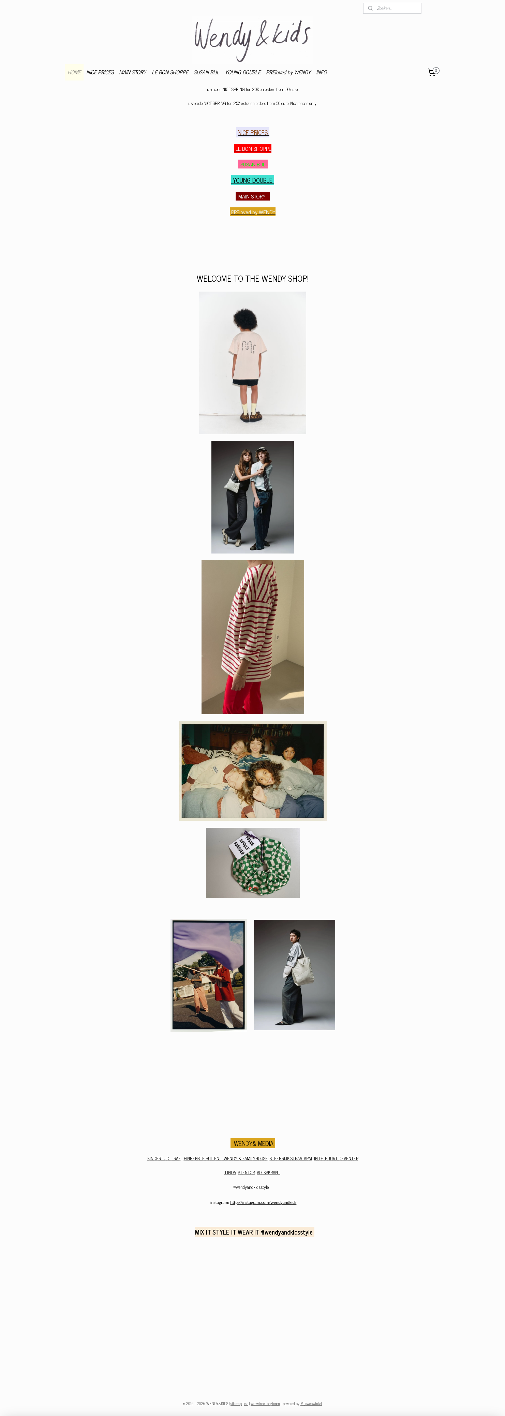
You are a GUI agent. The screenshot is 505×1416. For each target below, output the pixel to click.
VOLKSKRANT (268, 1172)
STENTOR (246, 1172)
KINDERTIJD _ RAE (163, 1158)
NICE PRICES (100, 72)
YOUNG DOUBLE (243, 72)
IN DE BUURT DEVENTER (336, 1158)
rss (246, 1403)
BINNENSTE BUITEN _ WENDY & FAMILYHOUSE (225, 1158)
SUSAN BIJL (206, 72)
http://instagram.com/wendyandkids (263, 1202)
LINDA (230, 1172)
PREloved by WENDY (288, 72)
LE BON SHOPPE (170, 72)
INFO (321, 72)
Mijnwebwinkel (311, 1403)
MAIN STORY (132, 72)
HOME (74, 72)
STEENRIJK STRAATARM (290, 1158)
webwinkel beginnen (265, 1403)
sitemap (236, 1403)
